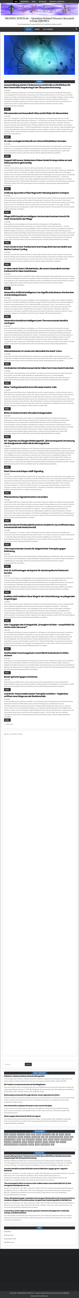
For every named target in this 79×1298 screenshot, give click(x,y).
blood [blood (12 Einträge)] (28, 1134)
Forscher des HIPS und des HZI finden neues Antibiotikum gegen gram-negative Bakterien (35, 1169)
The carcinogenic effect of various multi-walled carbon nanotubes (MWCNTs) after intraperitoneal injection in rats (37, 1184)
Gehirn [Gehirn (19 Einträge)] (66, 1137)
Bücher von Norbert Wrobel (13, 734)
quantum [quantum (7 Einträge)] (51, 1142)
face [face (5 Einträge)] (43, 1137)
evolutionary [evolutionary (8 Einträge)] (36, 1137)
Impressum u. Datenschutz (57, 1)
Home (16, 1)
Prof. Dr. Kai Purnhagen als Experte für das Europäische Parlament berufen (36, 571)
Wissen (34, 1)
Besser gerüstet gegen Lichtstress (20, 676)
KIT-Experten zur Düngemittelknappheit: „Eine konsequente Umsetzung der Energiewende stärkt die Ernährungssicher (39, 442)
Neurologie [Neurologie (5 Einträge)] (8, 1142)
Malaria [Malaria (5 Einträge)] (51, 1139)
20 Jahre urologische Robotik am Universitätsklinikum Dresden (35, 141)
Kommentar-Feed (10, 1239)
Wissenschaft (24, 1)
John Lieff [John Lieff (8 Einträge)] (38, 1139)
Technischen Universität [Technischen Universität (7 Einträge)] (11, 1145)
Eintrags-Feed (8, 1235)
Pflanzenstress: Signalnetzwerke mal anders (26, 496)
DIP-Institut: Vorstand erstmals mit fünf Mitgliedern (25, 1084)
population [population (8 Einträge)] (38, 1142)
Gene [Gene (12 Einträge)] (71, 1137)
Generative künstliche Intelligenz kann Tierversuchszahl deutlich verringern (36, 322)
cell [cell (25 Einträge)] (53, 1134)
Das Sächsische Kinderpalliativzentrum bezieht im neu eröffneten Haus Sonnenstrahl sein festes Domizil (39, 526)
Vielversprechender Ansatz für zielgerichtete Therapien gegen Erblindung (35, 550)
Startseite (28, 29)
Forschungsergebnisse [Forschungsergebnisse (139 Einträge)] (56, 1137)
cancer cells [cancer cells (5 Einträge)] (46, 1134)
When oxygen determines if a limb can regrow (22, 1116)
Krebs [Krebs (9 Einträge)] (45, 1139)
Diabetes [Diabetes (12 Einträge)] (67, 1134)
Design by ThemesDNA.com (39, 1296)
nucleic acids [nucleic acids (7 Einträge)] (17, 1142)
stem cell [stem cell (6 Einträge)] (63, 1142)
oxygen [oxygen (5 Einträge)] (24, 1142)
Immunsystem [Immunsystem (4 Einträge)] (30, 1139)
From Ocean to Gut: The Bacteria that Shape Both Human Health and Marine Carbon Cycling (37, 248)
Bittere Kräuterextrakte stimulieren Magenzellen (28, 412)
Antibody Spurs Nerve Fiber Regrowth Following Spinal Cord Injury (36, 192)
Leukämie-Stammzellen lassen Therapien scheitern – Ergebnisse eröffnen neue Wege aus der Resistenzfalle (36, 695)
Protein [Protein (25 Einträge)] (45, 1142)
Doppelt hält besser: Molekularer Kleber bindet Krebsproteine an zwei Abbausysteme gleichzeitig (38, 161)
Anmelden (7, 1231)
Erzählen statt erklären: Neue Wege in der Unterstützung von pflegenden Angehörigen (39, 597)
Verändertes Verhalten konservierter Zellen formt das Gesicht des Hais (39, 368)
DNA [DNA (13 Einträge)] (6, 1137)
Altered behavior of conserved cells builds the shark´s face (33, 351)
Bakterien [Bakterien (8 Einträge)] (12, 1134)
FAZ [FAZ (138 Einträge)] (47, 1137)
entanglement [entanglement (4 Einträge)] (12, 1137)
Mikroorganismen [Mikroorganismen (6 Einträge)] (66, 1139)
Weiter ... (7, 109)
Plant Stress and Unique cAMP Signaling (23, 471)
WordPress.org (9, 1242)
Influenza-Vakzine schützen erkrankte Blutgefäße (24, 1076)
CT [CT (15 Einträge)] (57, 1134)
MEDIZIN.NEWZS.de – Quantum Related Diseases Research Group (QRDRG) (39, 19)
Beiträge (37, 29)
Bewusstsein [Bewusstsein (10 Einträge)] (20, 1134)
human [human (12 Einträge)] (19, 1139)
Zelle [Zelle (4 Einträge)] (52, 1145)
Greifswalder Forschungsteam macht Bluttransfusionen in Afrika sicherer (36, 654)
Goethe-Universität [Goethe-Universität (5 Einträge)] (10, 1139)
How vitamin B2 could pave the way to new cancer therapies (28, 1105)
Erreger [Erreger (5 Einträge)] (20, 1137)
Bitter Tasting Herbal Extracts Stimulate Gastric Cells (30, 387)
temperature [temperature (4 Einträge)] (23, 1145)
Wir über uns (42, 1)
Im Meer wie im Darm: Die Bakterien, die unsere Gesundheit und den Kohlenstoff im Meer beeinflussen (37, 270)
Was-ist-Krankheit (48, 29)
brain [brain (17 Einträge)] (33, 1134)
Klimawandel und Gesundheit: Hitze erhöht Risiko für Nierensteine (36, 113)
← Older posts (8, 724)
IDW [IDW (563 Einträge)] (24, 1139)
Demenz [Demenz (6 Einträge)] (61, 1134)
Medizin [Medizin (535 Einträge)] (57, 1139)
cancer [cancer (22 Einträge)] (39, 1134)
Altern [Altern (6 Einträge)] (6, 1134)
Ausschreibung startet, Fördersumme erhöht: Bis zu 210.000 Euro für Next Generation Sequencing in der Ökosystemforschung (37, 86)
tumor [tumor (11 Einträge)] (37, 1145)
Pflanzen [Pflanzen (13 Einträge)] (30, 1142)
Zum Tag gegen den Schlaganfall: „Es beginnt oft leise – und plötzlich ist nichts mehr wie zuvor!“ (39, 626)
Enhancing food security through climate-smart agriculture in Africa (31, 1095)
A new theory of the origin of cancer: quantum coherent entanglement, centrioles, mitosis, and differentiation (36, 1212)
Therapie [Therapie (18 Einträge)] (31, 1145)
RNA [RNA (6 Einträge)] (57, 1142)
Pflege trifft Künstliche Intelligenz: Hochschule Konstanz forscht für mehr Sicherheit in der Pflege (37, 217)
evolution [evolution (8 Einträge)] (27, 1137)
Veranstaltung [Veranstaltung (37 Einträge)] (45, 1145)
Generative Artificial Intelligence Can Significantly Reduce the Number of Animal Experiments (39, 293)
